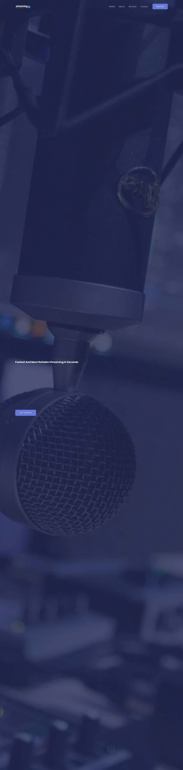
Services (132, 6)
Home (112, 6)
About (121, 6)
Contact (144, 6)
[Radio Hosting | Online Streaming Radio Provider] (22, 6)
